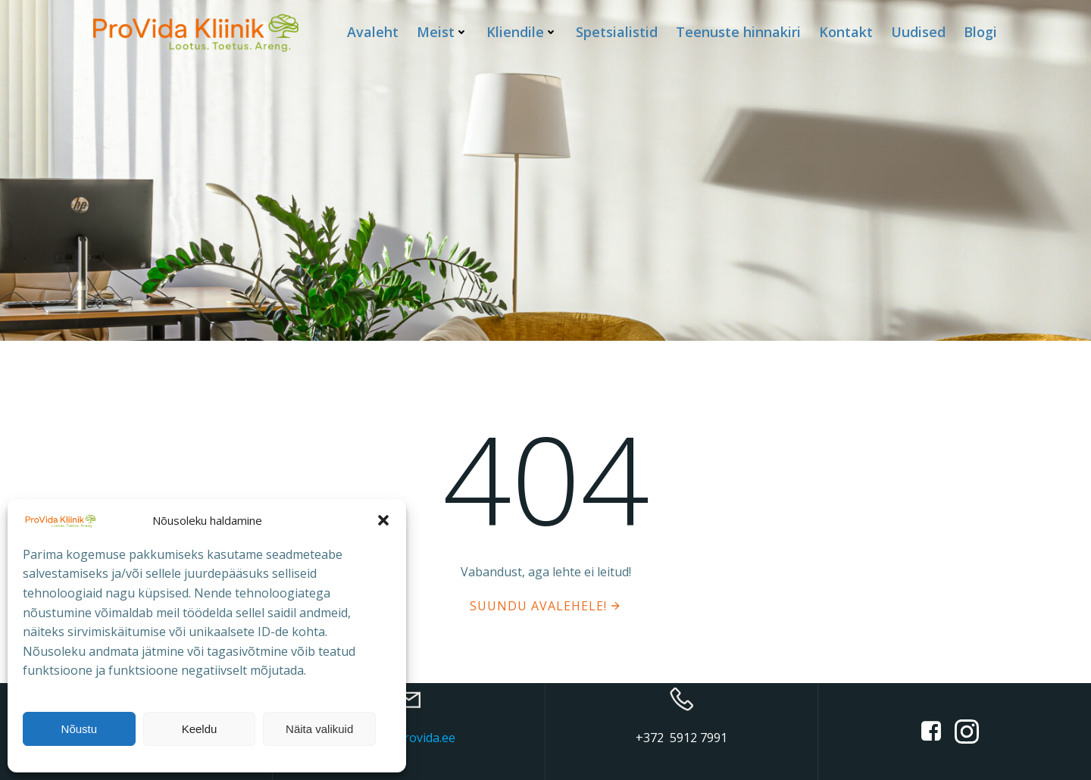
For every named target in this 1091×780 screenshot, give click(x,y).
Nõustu (79, 728)
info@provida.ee (409, 737)
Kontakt (846, 32)
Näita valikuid (319, 728)
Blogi (980, 32)
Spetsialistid (617, 32)
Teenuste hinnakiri (738, 32)
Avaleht (373, 32)
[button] (383, 520)
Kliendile (522, 32)
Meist (442, 32)
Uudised (918, 32)
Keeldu (199, 728)
